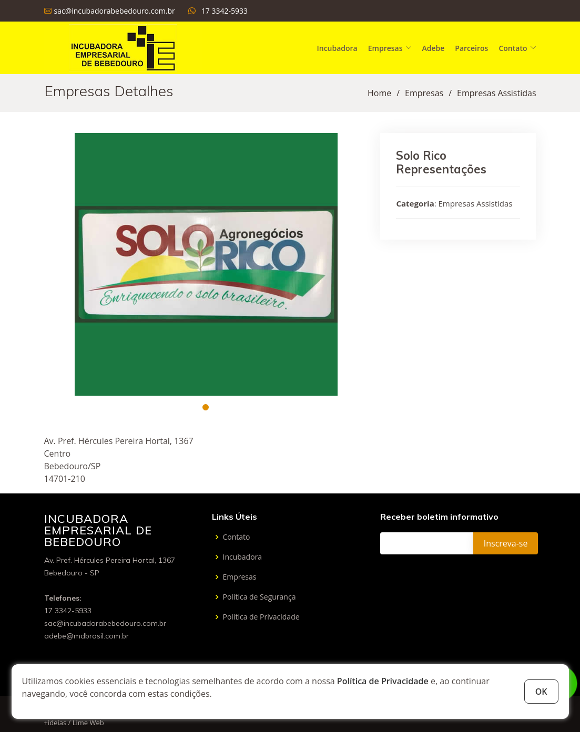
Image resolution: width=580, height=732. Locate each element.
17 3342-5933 (224, 11)
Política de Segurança (259, 597)
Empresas (424, 93)
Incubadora (337, 48)
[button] (205, 407)
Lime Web (88, 722)
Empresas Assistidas (496, 93)
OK (541, 691)
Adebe (433, 48)
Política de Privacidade (383, 681)
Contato (236, 537)
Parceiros (471, 48)
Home (379, 93)
